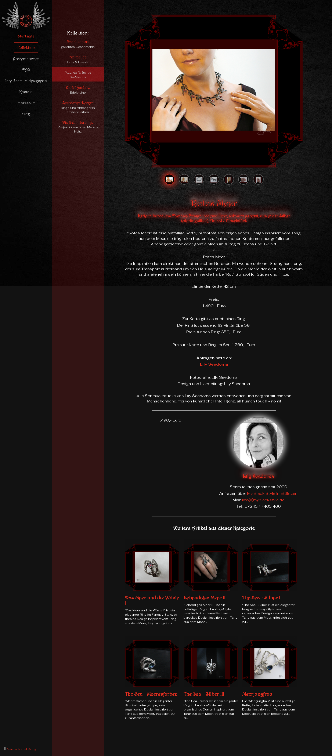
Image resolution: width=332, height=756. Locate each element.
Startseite (26, 36)
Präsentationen (26, 58)
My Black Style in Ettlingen (272, 493)
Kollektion (26, 47)
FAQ (26, 69)
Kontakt (26, 91)
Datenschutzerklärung (21, 749)
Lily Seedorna (214, 364)
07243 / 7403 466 (263, 506)
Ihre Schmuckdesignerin (26, 80)
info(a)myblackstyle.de (263, 500)
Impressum (26, 102)
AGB (26, 113)
